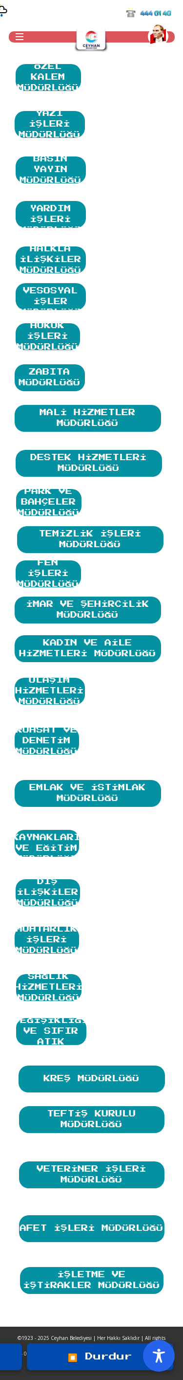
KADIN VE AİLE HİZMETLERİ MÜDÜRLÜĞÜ (87, 646)
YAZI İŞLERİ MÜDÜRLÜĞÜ (50, 124)
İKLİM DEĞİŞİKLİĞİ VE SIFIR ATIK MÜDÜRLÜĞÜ (51, 1031)
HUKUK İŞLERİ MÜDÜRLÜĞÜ (48, 336)
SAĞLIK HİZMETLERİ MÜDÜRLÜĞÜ (48, 987)
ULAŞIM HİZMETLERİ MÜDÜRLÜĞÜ (50, 691)
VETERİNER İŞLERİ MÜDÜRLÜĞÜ (91, 1172)
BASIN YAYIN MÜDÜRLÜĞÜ (51, 169)
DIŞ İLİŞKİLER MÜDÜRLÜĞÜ (48, 892)
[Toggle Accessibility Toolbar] (159, 1356)
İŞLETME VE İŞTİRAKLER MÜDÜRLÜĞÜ (91, 1278)
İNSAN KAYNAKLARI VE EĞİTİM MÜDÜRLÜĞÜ (47, 843)
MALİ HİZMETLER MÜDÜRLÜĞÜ (88, 416)
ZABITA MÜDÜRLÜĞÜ (50, 375)
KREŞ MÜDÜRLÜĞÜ (91, 1074)
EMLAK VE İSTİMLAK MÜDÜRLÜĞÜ (88, 791)
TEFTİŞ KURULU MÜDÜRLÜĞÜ (91, 1117)
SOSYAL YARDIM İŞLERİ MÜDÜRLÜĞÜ (51, 214)
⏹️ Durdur (100, 1356)
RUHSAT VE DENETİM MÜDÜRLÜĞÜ (47, 741)
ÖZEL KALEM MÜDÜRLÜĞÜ (48, 77)
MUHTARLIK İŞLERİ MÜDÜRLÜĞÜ (47, 940)
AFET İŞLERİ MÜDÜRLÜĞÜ (91, 1223)
